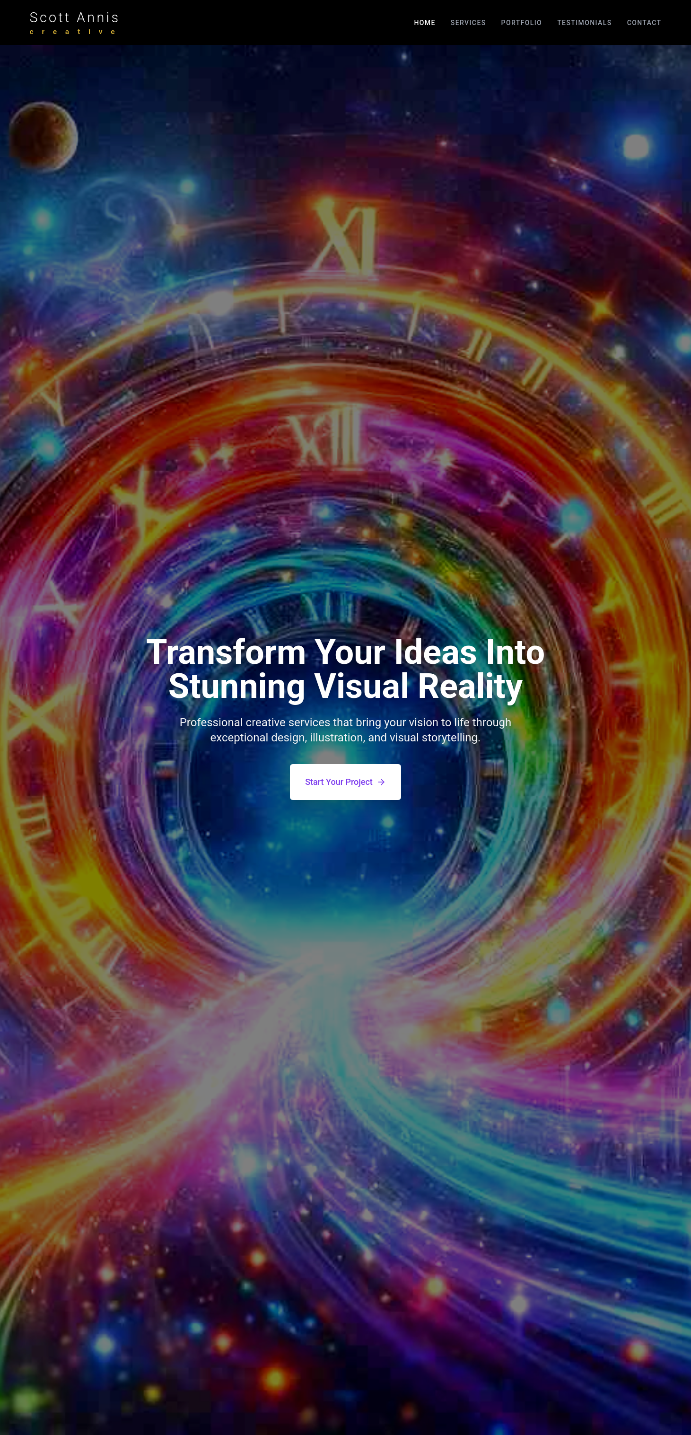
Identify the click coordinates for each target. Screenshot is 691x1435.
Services (468, 22)
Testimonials (584, 22)
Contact (644, 22)
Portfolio (521, 22)
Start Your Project (345, 782)
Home (424, 22)
